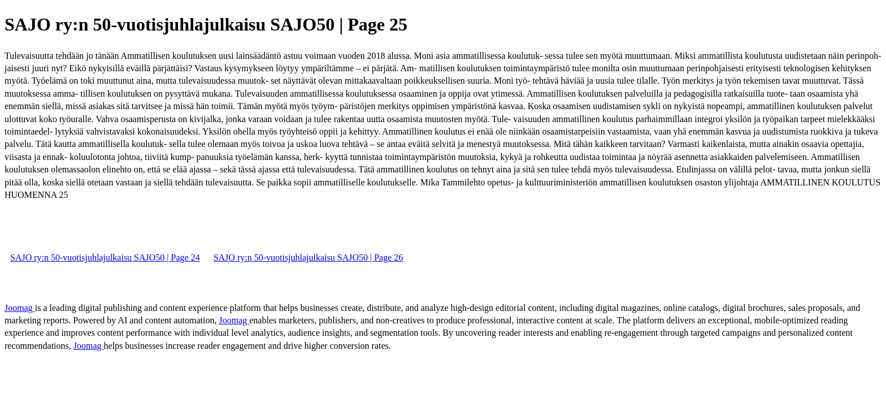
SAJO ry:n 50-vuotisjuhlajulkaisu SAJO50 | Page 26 (308, 257)
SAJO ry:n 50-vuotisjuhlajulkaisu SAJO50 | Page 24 (105, 257)
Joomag (20, 308)
